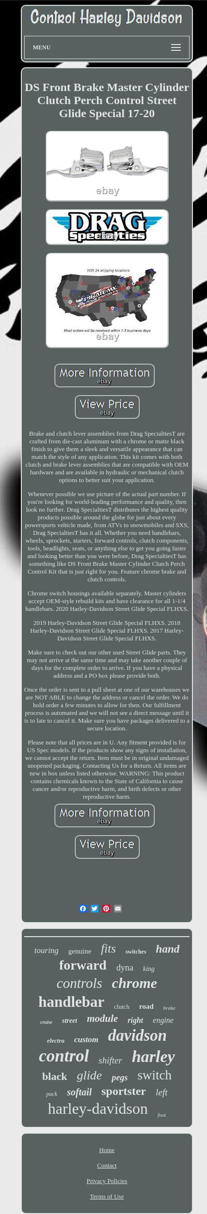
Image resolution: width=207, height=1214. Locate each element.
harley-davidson (98, 1108)
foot (162, 1115)
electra (55, 1040)
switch (154, 1075)
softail (79, 1092)
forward (83, 964)
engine (163, 1020)
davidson (137, 1035)
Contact (106, 1165)
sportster (123, 1091)
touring (46, 950)
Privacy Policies (106, 1180)
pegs (119, 1077)
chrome (134, 983)
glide (89, 1075)
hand (168, 949)
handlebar (71, 1001)
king (149, 968)
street (69, 1020)
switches (136, 951)
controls (79, 983)
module (102, 1018)
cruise (46, 1022)
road (146, 1006)
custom (86, 1039)
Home (107, 1149)
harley (153, 1056)
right (135, 1020)
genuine (79, 951)
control (64, 1056)
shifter (110, 1060)
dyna (124, 967)
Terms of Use (107, 1196)
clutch (121, 1006)
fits (108, 948)
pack (51, 1094)
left (161, 1092)
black (54, 1076)
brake (169, 1008)
